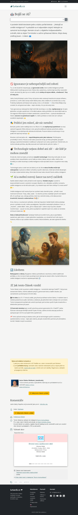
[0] (30, 464)
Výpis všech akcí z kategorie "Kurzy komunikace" (30, 477)
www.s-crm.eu (30, 385)
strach (15, 482)
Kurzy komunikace (43, 420)
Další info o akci (41, 456)
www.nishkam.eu (24, 387)
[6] (48, 464)
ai (31, 482)
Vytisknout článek (19, 417)
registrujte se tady (29, 368)
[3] (39, 464)
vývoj (20, 482)
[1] (33, 464)
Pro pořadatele (63, 1)
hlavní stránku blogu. (44, 422)
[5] (45, 464)
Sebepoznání (41, 451)
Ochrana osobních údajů (32, 498)
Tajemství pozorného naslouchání (27, 472)
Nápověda (33, 502)
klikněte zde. (44, 404)
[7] (51, 464)
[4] (42, 464)
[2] (36, 464)
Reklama (54, 1)
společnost (26, 482)
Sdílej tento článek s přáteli (39, 393)
